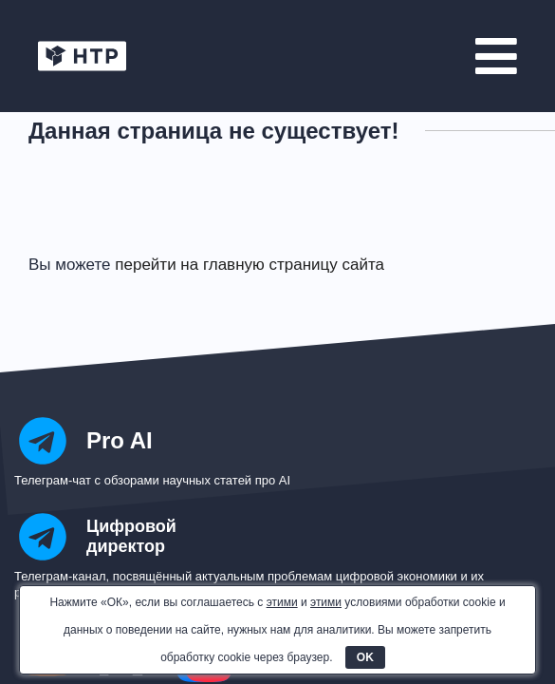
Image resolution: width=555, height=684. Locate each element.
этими (282, 602)
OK (365, 657)
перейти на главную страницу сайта (249, 265)
